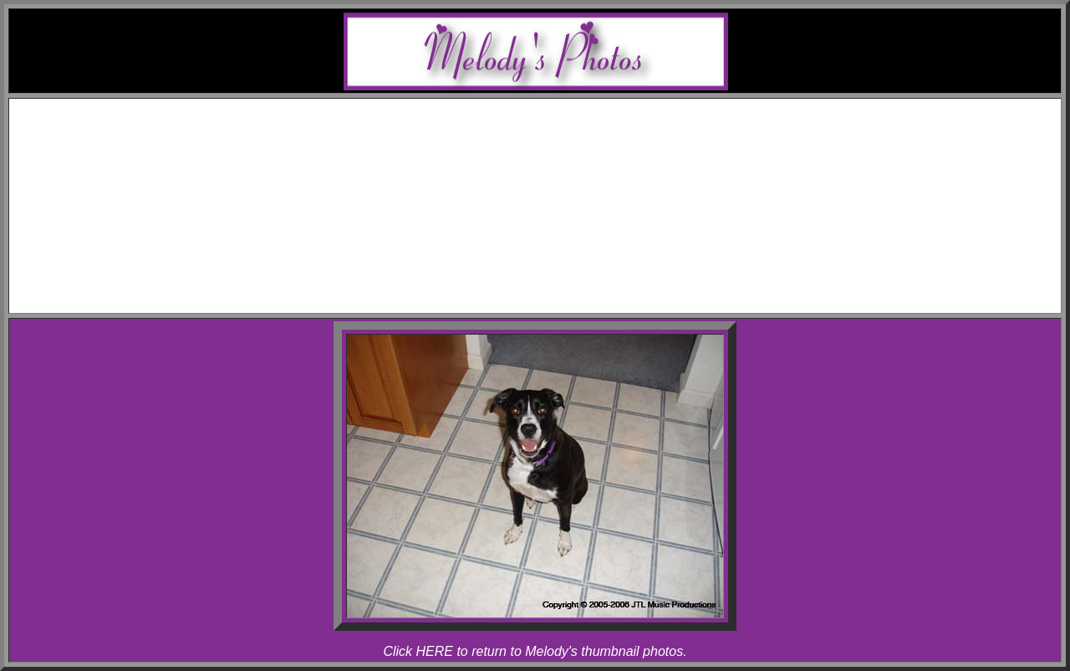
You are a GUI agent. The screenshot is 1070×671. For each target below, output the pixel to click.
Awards (552, 138)
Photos (551, 199)
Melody (568, 153)
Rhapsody (568, 184)
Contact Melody (551, 289)
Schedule (552, 123)
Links (552, 274)
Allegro (568, 168)
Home (551, 108)
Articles (552, 259)
